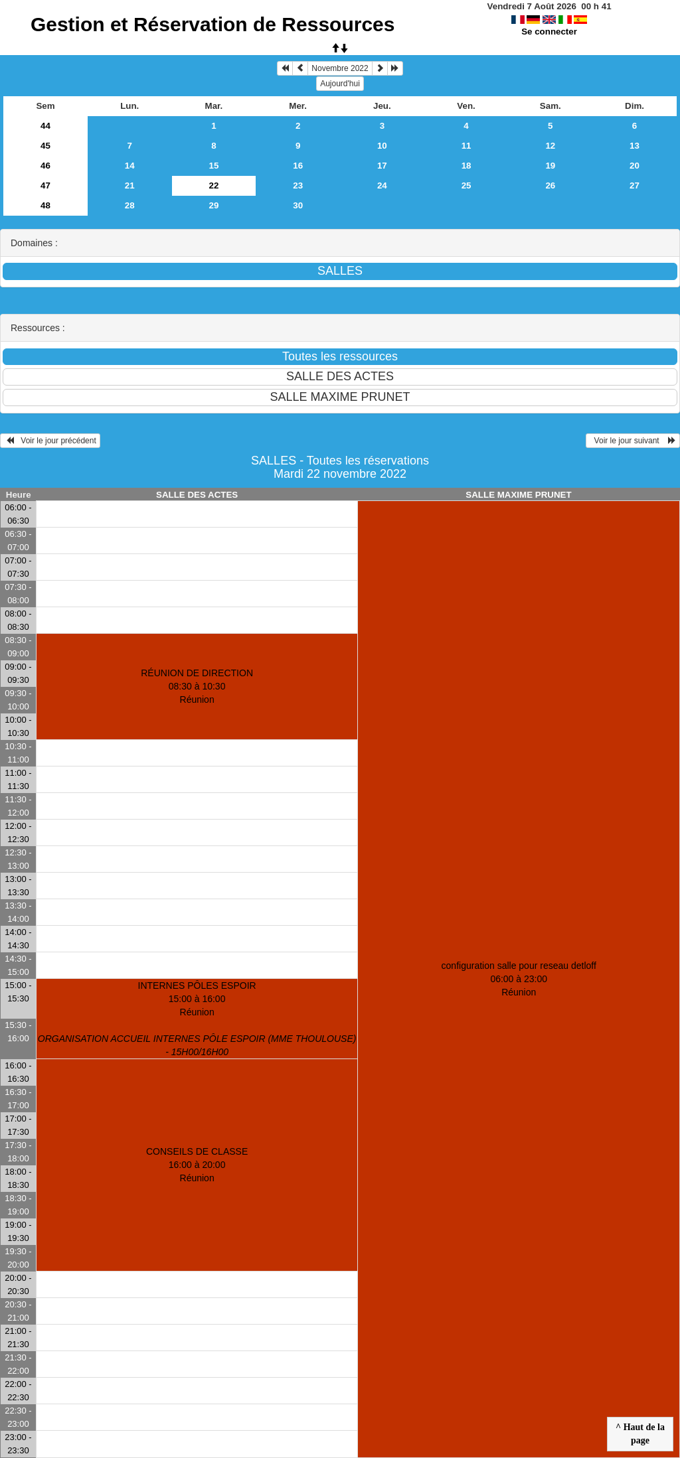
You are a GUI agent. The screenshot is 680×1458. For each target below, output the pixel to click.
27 (634, 185)
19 (550, 166)
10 (382, 146)
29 (214, 205)
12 (550, 146)
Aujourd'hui (340, 83)
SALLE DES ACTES (197, 495)
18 (466, 166)
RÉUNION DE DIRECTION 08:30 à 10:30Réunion (197, 686)
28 (130, 205)
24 (382, 185)
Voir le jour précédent (50, 440)
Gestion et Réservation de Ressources (213, 24)
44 (45, 126)
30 (298, 205)
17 (382, 166)
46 (45, 166)
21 (130, 185)
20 (634, 166)
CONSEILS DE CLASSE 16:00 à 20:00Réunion (197, 1164)
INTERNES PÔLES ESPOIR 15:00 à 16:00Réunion (197, 1018)
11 (466, 146)
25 (466, 185)
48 (45, 205)
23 (298, 185)
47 (45, 185)
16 (298, 166)
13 (634, 146)
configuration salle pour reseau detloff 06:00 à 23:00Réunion (519, 978)
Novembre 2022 (339, 68)
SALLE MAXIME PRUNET (518, 495)
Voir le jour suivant (633, 440)
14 (130, 166)
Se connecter (549, 31)
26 (550, 185)
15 (214, 166)
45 (45, 146)
